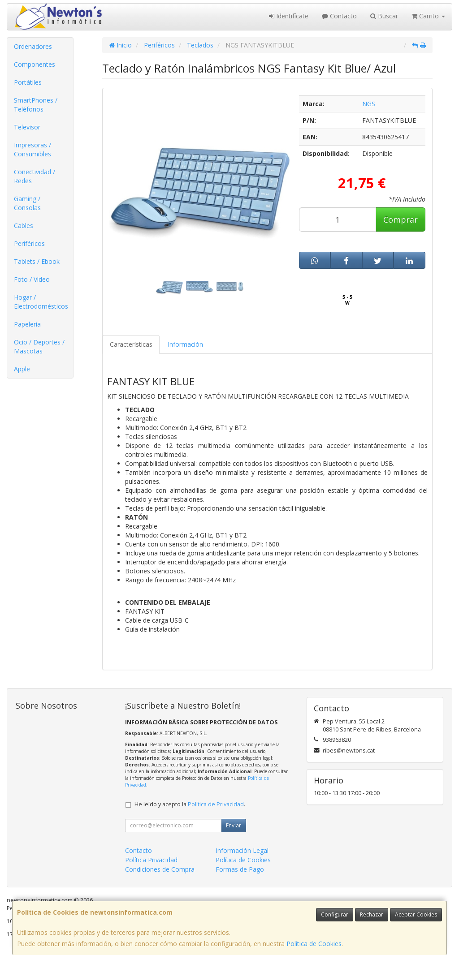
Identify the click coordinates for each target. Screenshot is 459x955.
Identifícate (288, 16)
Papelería (27, 324)
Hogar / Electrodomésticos (41, 301)
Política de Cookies (314, 943)
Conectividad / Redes (34, 176)
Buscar (384, 16)
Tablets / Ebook (37, 261)
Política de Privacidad (216, 804)
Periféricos (29, 243)
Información (185, 344)
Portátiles (28, 82)
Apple (22, 369)
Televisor (27, 127)
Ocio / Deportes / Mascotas (39, 346)
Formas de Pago (240, 869)
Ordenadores (33, 46)
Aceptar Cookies (416, 914)
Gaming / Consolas (27, 203)
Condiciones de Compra (160, 869)
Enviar (233, 825)
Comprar (400, 219)
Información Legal (242, 850)
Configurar (334, 914)
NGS (368, 103)
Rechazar (371, 914)
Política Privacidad (151, 860)
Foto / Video (32, 279)
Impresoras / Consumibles (32, 149)
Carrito (428, 16)
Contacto (339, 16)
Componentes (34, 64)
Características (131, 344)
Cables (23, 225)
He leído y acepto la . (189, 804)
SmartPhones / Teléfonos (35, 104)
